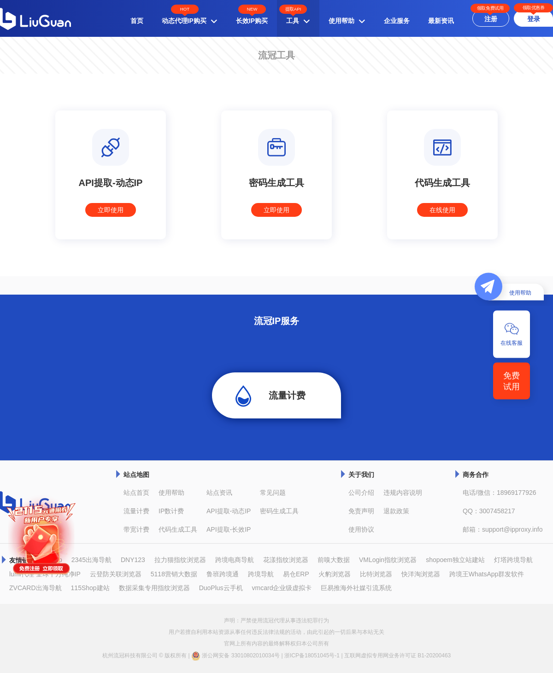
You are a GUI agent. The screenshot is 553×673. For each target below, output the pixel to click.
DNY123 (133, 559)
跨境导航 (261, 574)
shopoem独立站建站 (455, 559)
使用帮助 (171, 492)
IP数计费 (171, 511)
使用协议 (361, 529)
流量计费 (287, 395)
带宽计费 (136, 529)
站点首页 (136, 492)
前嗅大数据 (334, 559)
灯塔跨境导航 (513, 559)
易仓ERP (296, 574)
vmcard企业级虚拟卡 (282, 588)
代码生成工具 (178, 529)
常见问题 (273, 492)
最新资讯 (441, 20)
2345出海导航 (91, 559)
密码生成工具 (279, 511)
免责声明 (361, 511)
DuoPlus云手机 (221, 588)
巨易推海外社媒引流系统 (356, 588)
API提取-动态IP (228, 511)
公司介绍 (361, 492)
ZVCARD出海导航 (35, 588)
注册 (490, 19)
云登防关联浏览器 (115, 574)
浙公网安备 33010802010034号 (235, 656)
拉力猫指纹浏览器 (180, 559)
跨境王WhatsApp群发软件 (486, 574)
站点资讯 (219, 492)
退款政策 (396, 511)
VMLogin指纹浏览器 (388, 559)
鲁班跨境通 (222, 574)
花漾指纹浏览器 (285, 559)
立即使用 (111, 210)
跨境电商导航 (234, 559)
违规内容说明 (402, 492)
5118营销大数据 (174, 574)
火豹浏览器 (334, 574)
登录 (533, 19)
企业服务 (397, 20)
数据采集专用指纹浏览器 (154, 588)
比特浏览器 (376, 574)
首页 (136, 20)
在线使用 (442, 210)
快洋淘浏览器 (420, 574)
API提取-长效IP (228, 529)
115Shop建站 (90, 588)
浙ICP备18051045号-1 (312, 655)
